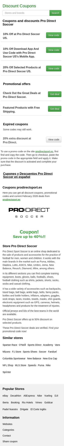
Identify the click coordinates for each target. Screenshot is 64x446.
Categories (8, 429)
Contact (7, 435)
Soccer (42, 351)
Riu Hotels (27, 402)
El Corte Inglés (38, 409)
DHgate (24, 409)
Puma (41, 365)
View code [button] (53, 35)
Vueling (48, 395)
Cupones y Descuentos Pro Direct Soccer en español (28, 175)
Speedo (32, 365)
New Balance (34, 358)
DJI (56, 395)
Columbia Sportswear (14, 358)
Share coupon (10, 441)
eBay (5, 395)
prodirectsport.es (44, 151)
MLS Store (20, 365)
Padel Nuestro (10, 409)
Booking (15, 402)
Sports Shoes (30, 351)
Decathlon (15, 395)
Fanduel (52, 351)
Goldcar (48, 402)
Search (55, 13)
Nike (48, 365)
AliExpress (29, 395)
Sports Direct (34, 345)
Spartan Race (10, 345)
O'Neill (22, 345)
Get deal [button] (54, 94)
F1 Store (16, 351)
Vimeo (38, 402)
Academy (48, 345)
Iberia (6, 402)
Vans (57, 345)
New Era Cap (50, 358)
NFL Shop (8, 365)
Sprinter (7, 372)
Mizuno (6, 351)
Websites (7, 424)
